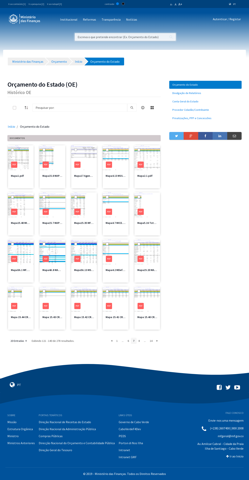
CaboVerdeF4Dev (130, 429)
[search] (132, 108)
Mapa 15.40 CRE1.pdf (149, 317)
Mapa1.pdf (17, 176)
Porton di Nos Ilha (131, 443)
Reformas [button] (89, 19)
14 (151, 341)
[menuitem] (205, 85)
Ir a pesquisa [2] (36, 4)
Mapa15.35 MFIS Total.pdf (89, 223)
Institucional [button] (68, 19)
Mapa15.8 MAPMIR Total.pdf (59, 176)
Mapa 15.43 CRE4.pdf (54, 317)
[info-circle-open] (143, 108)
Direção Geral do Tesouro (55, 450)
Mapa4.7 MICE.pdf (116, 223)
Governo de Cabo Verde (134, 422)
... (123, 341)
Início (11, 126)
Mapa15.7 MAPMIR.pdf (55, 223)
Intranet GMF (128, 457)
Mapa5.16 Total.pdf (149, 223)
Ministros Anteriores (21, 443)
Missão (12, 422)
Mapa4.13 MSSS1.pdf (118, 176)
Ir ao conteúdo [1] (17, 4)
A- (171, 4)
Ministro (13, 436)
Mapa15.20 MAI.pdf (148, 270)
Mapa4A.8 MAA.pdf (53, 270)
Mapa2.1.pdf (145, 176)
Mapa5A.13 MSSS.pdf (86, 270)
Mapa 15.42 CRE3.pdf (86, 317)
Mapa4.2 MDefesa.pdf (119, 270)
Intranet (124, 450)
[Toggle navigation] (46, 20)
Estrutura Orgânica (20, 429)
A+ (180, 4)
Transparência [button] (111, 19)
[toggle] (20, 108)
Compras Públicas (51, 436)
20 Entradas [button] (19, 341)
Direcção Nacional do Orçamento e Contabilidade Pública (77, 443)
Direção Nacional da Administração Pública (67, 429)
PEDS (122, 436)
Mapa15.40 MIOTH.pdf (24, 223)
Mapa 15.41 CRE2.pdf (118, 317)
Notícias (131, 19)
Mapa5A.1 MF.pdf (21, 270)
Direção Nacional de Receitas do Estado (65, 422)
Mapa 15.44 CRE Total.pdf (26, 317)
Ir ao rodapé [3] (54, 4)
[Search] (79, 108)
